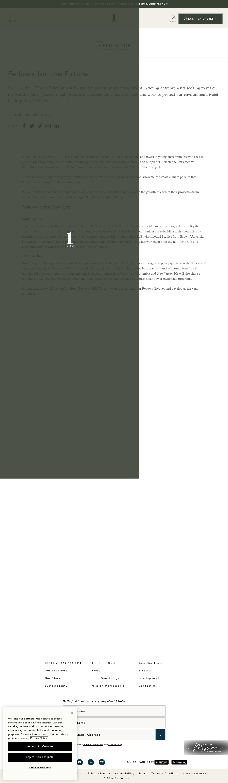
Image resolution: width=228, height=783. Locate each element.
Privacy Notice (38, 738)
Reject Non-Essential (40, 757)
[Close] (72, 713)
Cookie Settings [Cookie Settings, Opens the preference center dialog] (40, 767)
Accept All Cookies (40, 746)
